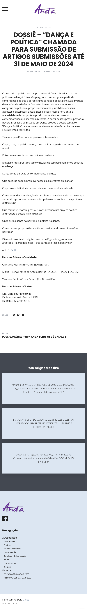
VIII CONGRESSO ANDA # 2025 (17, 577)
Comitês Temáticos (12, 548)
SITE (14, 250)
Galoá (26, 599)
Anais (6, 559)
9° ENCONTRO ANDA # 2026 (16, 574)
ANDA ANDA (35, 71)
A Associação (9, 537)
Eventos (6, 570)
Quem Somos (10, 541)
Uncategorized (43, 27)
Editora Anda (10, 552)
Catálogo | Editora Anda (15, 556)
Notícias (7, 545)
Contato (7, 566)
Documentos (10, 563)
